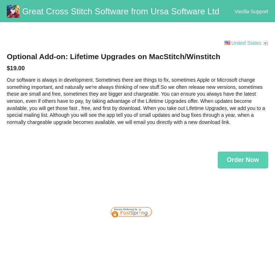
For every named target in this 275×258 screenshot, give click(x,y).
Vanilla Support (251, 11)
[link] (255, 196)
